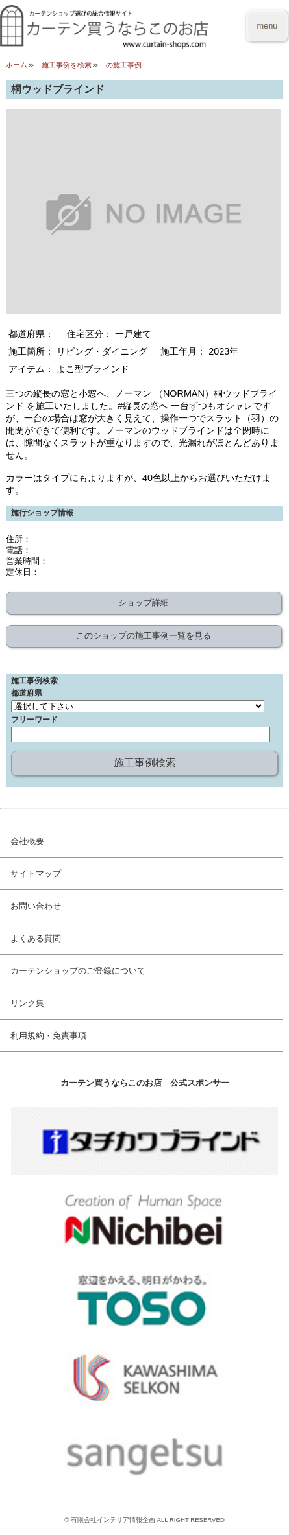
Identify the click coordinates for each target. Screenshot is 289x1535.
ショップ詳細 (143, 602)
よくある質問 (35, 938)
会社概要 (27, 841)
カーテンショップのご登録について (77, 971)
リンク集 (27, 1003)
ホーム (16, 65)
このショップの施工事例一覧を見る (143, 635)
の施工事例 (124, 65)
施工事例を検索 (67, 65)
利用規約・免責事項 (48, 1035)
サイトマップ (35, 873)
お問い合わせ (35, 906)
